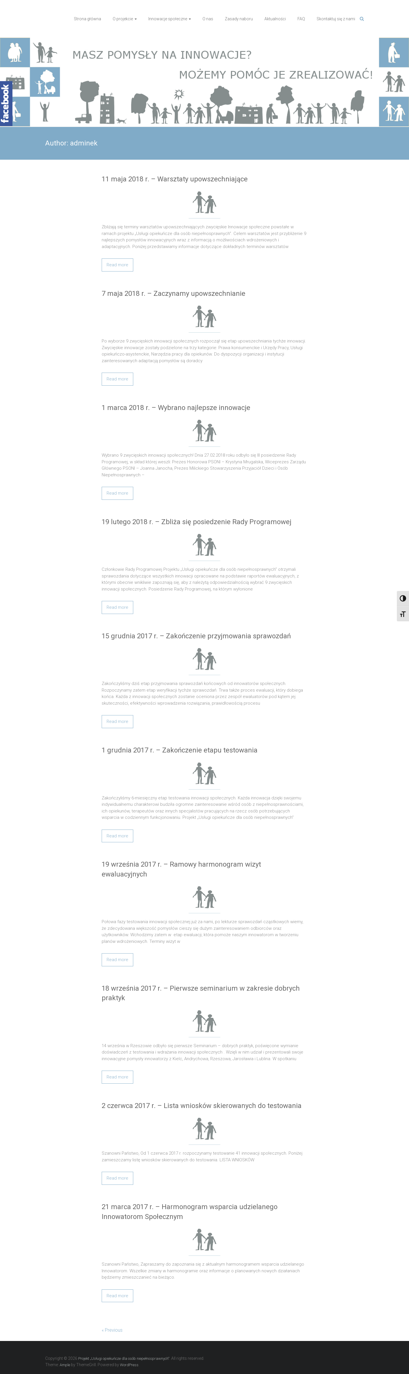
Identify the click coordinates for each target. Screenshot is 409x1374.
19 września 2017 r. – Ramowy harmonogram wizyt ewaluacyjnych (181, 869)
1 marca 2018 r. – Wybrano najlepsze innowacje (176, 408)
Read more (117, 264)
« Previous (112, 1330)
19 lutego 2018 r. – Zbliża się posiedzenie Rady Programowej (196, 522)
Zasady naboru (239, 19)
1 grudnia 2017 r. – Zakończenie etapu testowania (180, 750)
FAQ (301, 19)
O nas (207, 19)
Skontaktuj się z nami (336, 19)
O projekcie (123, 19)
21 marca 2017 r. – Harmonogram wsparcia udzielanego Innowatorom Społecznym (189, 1212)
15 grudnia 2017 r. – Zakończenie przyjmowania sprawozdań (196, 636)
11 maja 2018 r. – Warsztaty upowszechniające (175, 179)
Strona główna (87, 19)
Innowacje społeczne (167, 19)
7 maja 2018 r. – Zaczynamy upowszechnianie (173, 293)
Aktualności (275, 19)
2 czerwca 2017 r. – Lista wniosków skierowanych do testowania (202, 1106)
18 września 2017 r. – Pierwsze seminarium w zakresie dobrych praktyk (201, 993)
